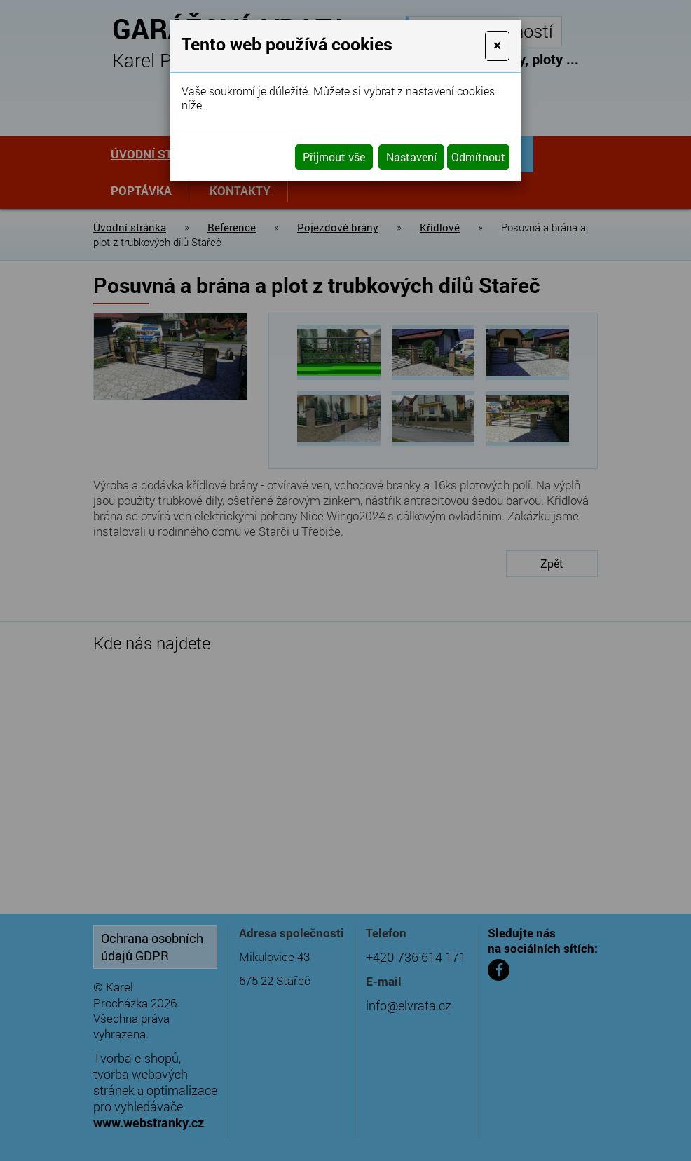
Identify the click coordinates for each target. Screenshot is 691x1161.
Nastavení (411, 156)
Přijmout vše (334, 156)
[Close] (497, 46)
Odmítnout (478, 156)
